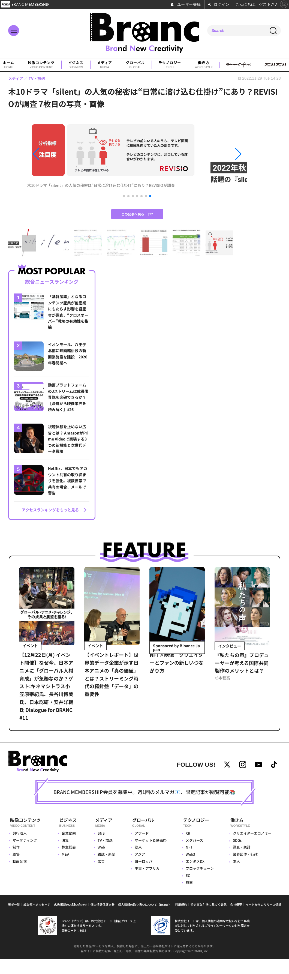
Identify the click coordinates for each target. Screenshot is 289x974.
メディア (104, 65)
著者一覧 (14, 920)
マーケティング (25, 855)
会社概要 (236, 920)
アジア (139, 869)
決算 (65, 855)
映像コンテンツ (41, 65)
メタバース (194, 855)
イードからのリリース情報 (263, 920)
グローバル (135, 65)
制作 (16, 862)
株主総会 (69, 862)
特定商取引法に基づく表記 (209, 920)
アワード (141, 848)
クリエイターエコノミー (252, 848)
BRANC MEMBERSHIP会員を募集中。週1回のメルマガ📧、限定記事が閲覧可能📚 (144, 808)
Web (100, 862)
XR (187, 848)
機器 (188, 897)
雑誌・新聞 (106, 869)
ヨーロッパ (143, 876)
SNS (100, 848)
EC (187, 891)
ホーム (8, 65)
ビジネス (75, 65)
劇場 (16, 869)
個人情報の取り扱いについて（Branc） (144, 920)
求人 (236, 876)
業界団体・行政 (245, 869)
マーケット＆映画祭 (150, 855)
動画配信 (20, 876)
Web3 (189, 869)
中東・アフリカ (146, 883)
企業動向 (69, 848)
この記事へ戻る (137, 230)
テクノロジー (169, 65)
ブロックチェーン (199, 883)
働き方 (204, 65)
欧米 (137, 862)
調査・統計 (241, 862)
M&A (66, 869)
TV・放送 (104, 855)
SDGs (237, 855)
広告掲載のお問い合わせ (70, 920)
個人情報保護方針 (103, 920)
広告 (100, 876)
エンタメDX (194, 876)
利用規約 (181, 920)
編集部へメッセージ (36, 920)
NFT (188, 862)
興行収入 (20, 848)
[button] (60, 162)
